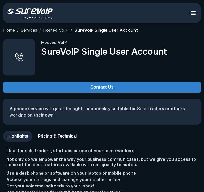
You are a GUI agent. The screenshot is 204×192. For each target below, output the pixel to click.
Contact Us (102, 87)
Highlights (17, 136)
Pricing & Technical (57, 136)
